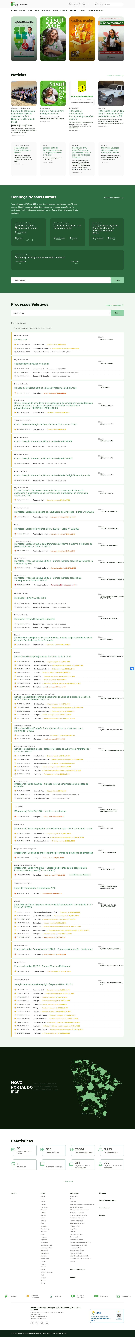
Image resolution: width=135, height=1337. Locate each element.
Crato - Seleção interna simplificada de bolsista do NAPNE (43, 458)
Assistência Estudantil (77, 1218)
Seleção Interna (35, 328)
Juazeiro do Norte (46, 1245)
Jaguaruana (44, 1242)
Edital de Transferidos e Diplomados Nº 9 (34, 888)
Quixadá (43, 1267)
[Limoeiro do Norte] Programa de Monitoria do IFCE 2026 (42, 656)
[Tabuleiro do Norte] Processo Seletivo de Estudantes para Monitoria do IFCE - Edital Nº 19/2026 (53, 905)
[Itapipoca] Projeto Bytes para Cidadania (34, 619)
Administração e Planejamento (79, 1210)
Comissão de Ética (76, 1234)
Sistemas (82, 10)
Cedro (43, 1218)
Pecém (43, 1264)
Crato (42, 1223)
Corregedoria (74, 1237)
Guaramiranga (45, 1229)
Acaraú (43, 1196)
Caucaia (43, 1215)
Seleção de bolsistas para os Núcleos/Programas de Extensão (45, 388)
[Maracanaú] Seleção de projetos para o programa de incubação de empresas (53, 853)
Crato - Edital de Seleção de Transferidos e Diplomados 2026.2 (45, 424)
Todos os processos (114, 305)
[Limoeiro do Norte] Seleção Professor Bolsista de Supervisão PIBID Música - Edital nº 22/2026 (52, 750)
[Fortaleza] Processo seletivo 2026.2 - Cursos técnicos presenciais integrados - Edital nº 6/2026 (53, 562)
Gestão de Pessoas (76, 1207)
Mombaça (44, 1256)
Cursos (30, 10)
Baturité (43, 1204)
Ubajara (43, 1280)
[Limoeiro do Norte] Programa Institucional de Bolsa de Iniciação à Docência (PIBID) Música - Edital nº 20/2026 (52, 698)
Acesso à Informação (60, 10)
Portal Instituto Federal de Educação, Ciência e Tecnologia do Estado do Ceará (19, 4)
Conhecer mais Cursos (114, 197)
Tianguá (43, 1278)
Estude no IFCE (46, 328)
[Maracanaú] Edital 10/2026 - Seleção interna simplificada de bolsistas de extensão (51, 785)
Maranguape (45, 1253)
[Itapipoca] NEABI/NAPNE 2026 (30, 598)
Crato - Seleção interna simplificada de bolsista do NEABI (43, 441)
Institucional (46, 10)
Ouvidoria (73, 1231)
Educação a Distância (77, 1212)
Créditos (102, 1215)
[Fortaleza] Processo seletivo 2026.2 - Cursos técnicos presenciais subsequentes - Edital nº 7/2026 (47, 579)
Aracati (43, 1202)
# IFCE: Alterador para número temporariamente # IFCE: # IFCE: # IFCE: (61, 313)
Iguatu (43, 1234)
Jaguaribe (44, 1240)
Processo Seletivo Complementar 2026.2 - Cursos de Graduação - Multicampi (53, 949)
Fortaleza (43, 1226)
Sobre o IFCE (74, 1196)
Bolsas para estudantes (20, 328)
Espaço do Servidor (76, 1253)
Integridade (73, 1229)
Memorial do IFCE (75, 1248)
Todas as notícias (115, 75)
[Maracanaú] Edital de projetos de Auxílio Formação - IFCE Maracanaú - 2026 (53, 828)
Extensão (73, 1202)
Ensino (72, 1199)
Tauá (42, 1275)
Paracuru (43, 1261)
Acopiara (43, 1199)
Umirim (43, 1283)
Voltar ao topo (69, 1181)
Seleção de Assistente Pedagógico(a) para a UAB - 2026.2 (43, 984)
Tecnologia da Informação (78, 1215)
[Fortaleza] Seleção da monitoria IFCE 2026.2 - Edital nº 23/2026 (46, 529)
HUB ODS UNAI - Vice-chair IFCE (80, 1259)
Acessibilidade (104, 1208)
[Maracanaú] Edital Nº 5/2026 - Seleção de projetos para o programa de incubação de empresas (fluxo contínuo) (50, 869)
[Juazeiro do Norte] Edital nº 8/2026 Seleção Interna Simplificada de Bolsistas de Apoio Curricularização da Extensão (53, 638)
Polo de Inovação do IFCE (78, 1245)
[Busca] (114, 4)
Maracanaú (44, 1250)
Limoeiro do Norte (46, 1248)
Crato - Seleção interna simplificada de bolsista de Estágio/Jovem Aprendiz (52, 475)
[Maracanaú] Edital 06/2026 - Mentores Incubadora (40, 811)
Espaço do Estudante (77, 1250)
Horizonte (44, 1231)
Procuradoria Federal (76, 1240)
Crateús (43, 1221)
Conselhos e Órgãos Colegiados (80, 1242)
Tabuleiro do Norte (47, 1272)
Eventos (72, 1261)
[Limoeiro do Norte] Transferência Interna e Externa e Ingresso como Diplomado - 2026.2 (48, 729)
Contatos (73, 10)
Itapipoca (44, 1237)
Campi (37, 10)
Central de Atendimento (96, 10)
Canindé (43, 1212)
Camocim (44, 1210)
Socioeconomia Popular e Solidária (31, 363)
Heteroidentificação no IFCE (79, 1256)
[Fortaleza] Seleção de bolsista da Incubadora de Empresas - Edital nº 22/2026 (54, 512)
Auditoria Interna (75, 1226)
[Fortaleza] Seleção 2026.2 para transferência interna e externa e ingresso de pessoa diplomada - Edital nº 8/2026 (53, 545)
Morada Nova (45, 1259)
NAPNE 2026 (20, 339)
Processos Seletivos (18, 10)
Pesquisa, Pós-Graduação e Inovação (82, 1204)
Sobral (43, 1269)
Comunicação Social (76, 1221)
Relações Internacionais (77, 1223)
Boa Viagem (44, 1207)
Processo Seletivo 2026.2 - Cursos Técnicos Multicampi (42, 966)
